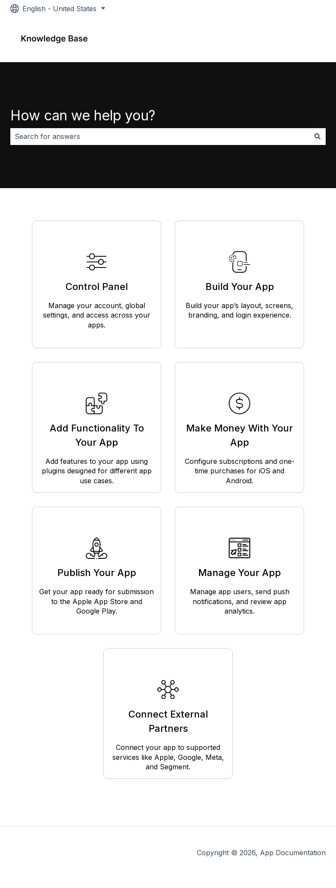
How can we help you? (83, 115)
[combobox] (159, 136)
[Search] (317, 136)
